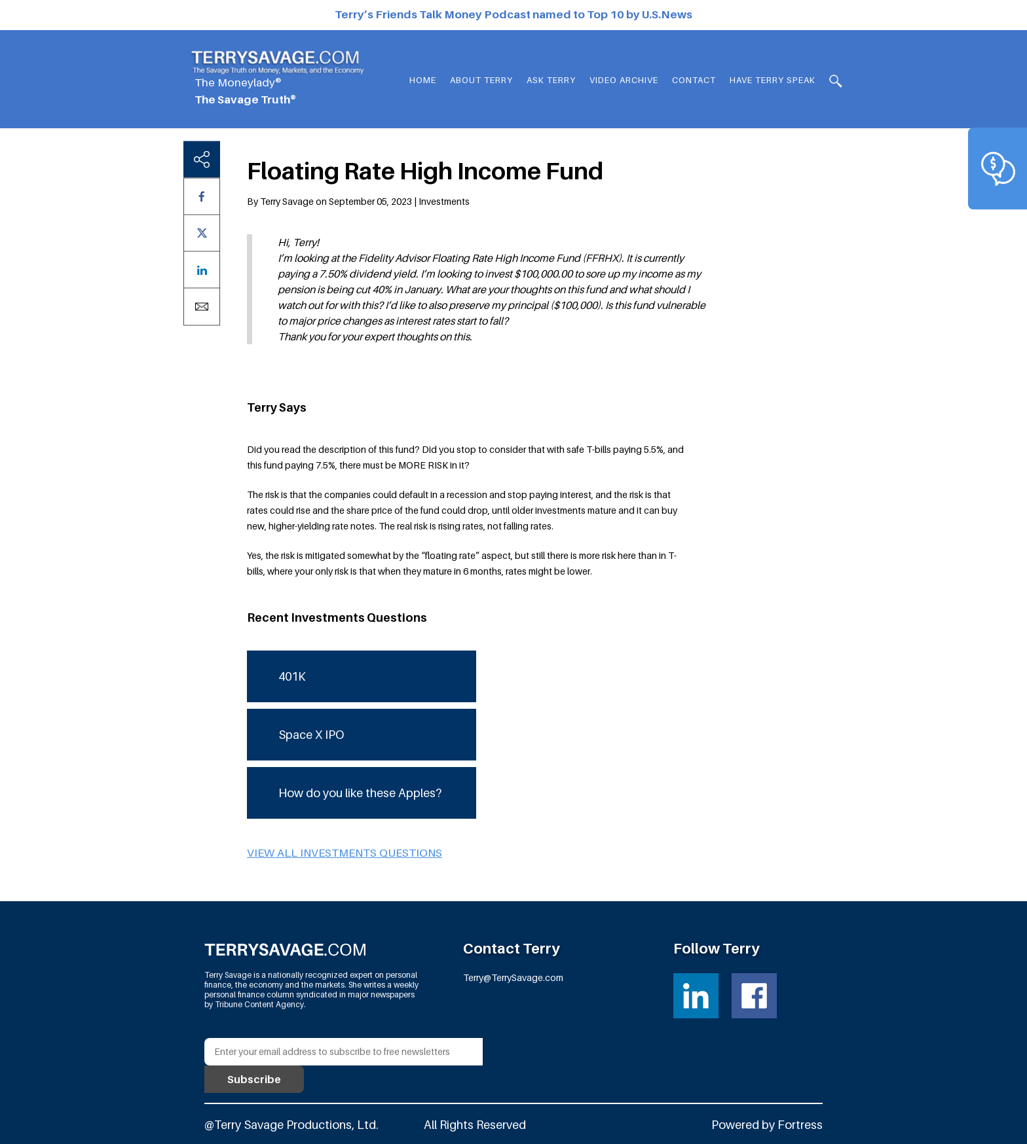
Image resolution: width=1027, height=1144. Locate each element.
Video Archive (623, 80)
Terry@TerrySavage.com (513, 977)
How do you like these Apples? (359, 793)
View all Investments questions (344, 852)
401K (291, 676)
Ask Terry (551, 80)
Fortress (800, 1125)
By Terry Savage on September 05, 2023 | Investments (358, 201)
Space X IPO (311, 735)
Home (422, 80)
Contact (694, 80)
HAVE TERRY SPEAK (772, 80)
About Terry (481, 80)
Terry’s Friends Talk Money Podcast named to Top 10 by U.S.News (513, 14)
